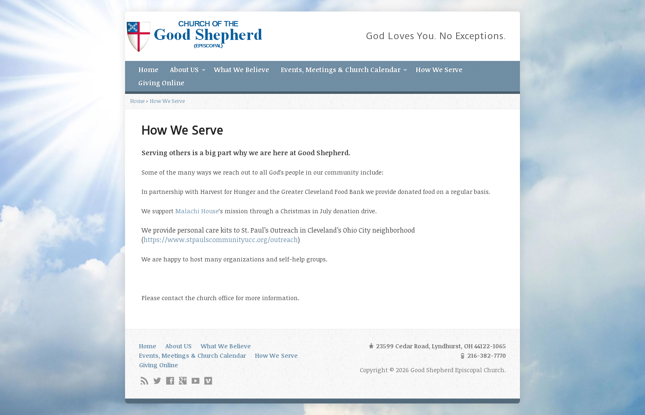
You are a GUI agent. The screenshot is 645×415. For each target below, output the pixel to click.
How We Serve (438, 69)
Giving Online (161, 82)
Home (148, 69)
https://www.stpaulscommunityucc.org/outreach (221, 239)
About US (184, 69)
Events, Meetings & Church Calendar (340, 69)
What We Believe (241, 69)
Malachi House (197, 211)
